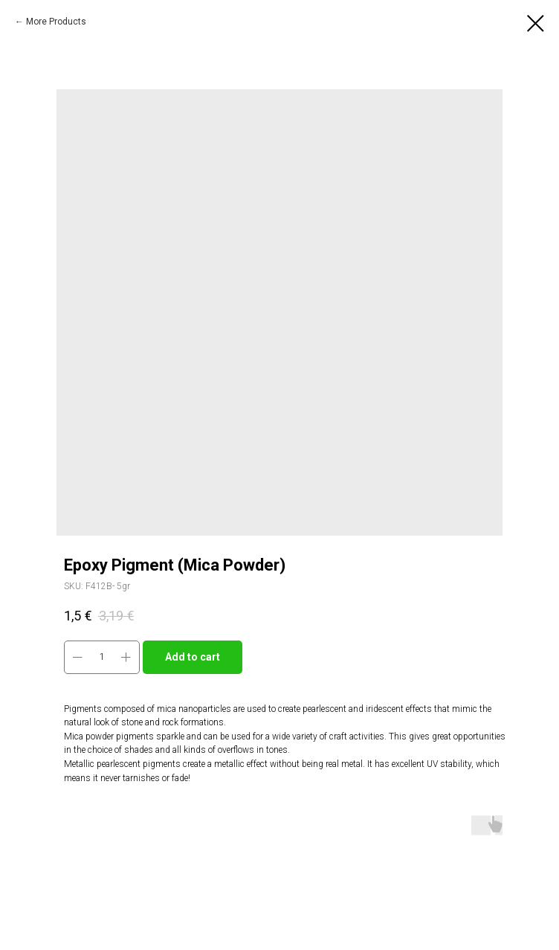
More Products (56, 21)
